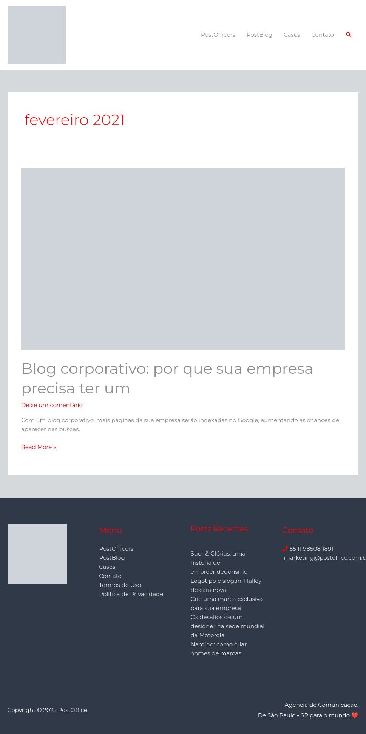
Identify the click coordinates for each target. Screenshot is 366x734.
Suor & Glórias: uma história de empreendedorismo (219, 562)
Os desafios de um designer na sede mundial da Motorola (228, 626)
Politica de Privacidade (131, 594)
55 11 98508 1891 (312, 548)
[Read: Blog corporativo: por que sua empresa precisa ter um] (183, 258)
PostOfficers (218, 34)
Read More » (38, 447)
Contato (322, 34)
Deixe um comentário (52, 405)
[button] (349, 35)
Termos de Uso (120, 584)
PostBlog (259, 34)
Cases (292, 34)
